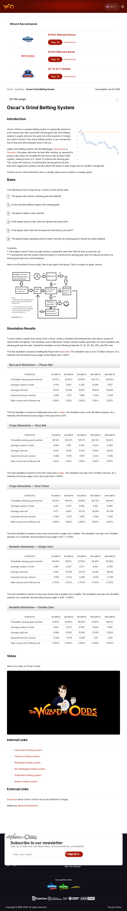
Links (97, 850)
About (98, 841)
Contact (99, 846)
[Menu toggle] (122, 6)
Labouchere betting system (28, 750)
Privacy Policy (114, 907)
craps (62, 412)
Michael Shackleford (28, 805)
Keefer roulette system (25, 781)
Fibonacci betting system (27, 756)
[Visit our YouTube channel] (8, 863)
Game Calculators (73, 849)
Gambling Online (73, 862)
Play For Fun (71, 858)
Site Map (114, 854)
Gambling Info (71, 853)
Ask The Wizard (72, 866)
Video (113, 846)
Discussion (12, 799)
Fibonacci (11, 152)
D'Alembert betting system (27, 775)
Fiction (113, 858)
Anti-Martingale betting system (29, 769)
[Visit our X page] (14, 863)
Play (55, 42)
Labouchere (59, 149)
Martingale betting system (27, 762)
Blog (112, 850)
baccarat (65, 351)
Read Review (70, 42)
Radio (113, 841)
